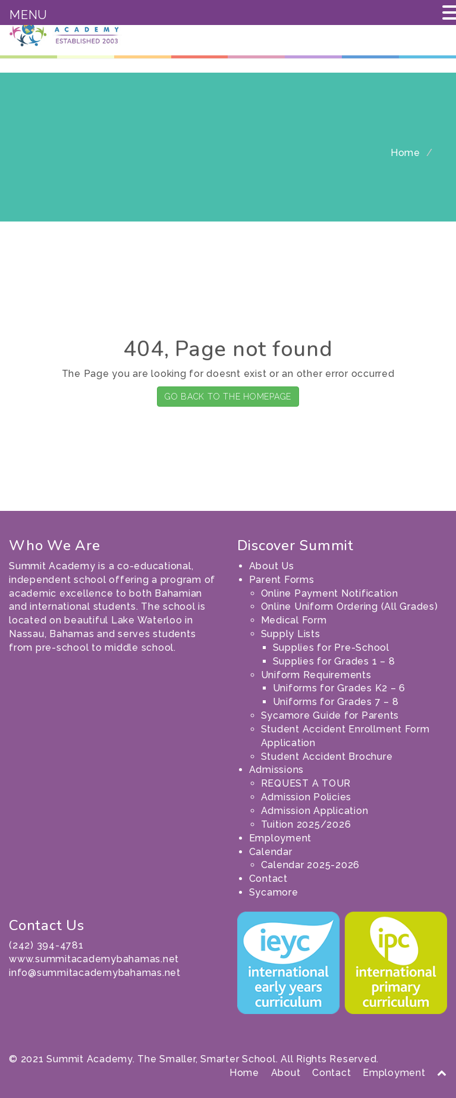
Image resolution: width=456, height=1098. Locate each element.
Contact (268, 878)
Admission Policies (306, 797)
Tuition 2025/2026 (306, 824)
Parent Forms (282, 579)
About (286, 1072)
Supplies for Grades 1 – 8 (334, 661)
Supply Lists (290, 634)
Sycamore (273, 892)
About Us (271, 566)
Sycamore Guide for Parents (330, 715)
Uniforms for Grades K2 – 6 (339, 688)
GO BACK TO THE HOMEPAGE (228, 396)
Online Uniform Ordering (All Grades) (349, 606)
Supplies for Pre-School (331, 647)
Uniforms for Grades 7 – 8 (336, 701)
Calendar (271, 851)
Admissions (276, 769)
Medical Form (294, 620)
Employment (280, 838)
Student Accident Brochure (327, 756)
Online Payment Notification (329, 593)
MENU (29, 15)
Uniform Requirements (316, 675)
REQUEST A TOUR (306, 783)
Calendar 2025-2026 (310, 865)
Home (405, 152)
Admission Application (315, 810)
